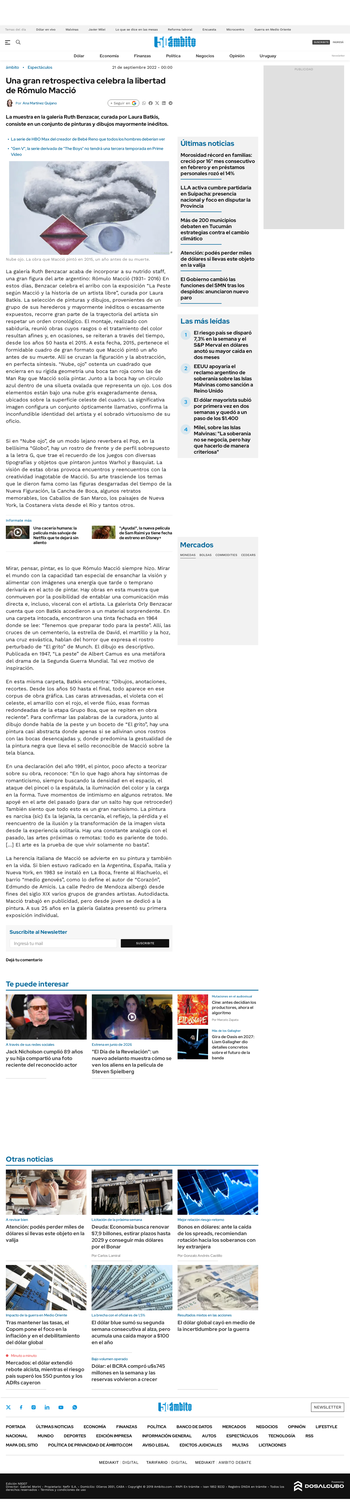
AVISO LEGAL (155, 1445)
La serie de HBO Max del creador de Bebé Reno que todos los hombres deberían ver (88, 139)
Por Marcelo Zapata (225, 1020)
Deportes (75, 1436)
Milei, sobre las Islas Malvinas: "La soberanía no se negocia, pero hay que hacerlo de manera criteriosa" (222, 439)
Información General (167, 1436)
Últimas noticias (55, 1426)
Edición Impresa (114, 1436)
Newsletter (338, 55)
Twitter (8, 1407)
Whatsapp (74, 1407)
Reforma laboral (180, 29)
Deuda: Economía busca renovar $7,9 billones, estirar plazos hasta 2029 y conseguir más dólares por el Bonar (131, 1236)
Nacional (16, 1436)
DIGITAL (119, 1462)
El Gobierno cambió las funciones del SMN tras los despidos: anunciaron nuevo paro (215, 288)
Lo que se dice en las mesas (136, 29)
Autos (209, 1436)
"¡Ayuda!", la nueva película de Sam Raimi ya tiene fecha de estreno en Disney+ (145, 532)
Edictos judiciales (201, 1445)
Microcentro (235, 29)
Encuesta (209, 29)
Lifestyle (326, 1426)
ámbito (12, 67)
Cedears (248, 555)
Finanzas (142, 56)
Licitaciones (272, 1445)
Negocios (205, 56)
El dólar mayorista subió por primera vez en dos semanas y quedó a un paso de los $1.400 (222, 409)
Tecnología (281, 1436)
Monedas (188, 555)
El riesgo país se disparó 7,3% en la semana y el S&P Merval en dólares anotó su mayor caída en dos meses (223, 344)
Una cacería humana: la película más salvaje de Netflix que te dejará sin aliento (55, 535)
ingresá (338, 42)
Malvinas (72, 29)
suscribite (321, 42)
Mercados (234, 1426)
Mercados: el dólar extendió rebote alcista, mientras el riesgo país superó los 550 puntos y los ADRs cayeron (45, 1372)
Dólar (79, 56)
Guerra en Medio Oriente (272, 29)
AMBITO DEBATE (223, 1462)
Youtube (60, 1407)
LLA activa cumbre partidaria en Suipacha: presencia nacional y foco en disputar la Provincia (216, 196)
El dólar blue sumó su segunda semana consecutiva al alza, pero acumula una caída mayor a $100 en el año (131, 1332)
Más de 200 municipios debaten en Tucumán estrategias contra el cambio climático (215, 229)
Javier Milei (97, 29)
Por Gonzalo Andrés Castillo (200, 1255)
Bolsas (205, 555)
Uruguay (268, 56)
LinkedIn (47, 1407)
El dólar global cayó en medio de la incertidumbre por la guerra (216, 1325)
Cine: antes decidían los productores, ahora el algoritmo (234, 1008)
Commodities (226, 555)
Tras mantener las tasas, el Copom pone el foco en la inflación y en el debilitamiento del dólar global (43, 1332)
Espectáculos (40, 67)
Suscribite (145, 943)
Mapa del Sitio (22, 1445)
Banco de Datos (194, 1426)
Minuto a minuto (24, 1355)
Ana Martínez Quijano (40, 103)
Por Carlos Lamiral (106, 1255)
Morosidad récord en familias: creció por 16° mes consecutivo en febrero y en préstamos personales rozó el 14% (218, 164)
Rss (309, 1436)
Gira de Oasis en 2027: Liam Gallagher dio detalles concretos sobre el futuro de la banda (233, 1047)
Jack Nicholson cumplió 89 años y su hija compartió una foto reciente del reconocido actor (44, 1058)
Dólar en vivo (45, 29)
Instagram (33, 1407)
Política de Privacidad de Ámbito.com (90, 1445)
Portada (16, 1426)
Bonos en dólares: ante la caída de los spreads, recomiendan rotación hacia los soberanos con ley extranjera (217, 1236)
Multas (240, 1445)
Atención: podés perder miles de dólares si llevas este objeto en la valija (217, 258)
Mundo (46, 1436)
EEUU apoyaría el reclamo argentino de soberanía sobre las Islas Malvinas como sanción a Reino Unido (223, 378)
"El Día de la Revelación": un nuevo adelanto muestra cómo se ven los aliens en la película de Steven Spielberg (132, 1061)
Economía (109, 56)
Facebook (21, 1407)
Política (173, 56)
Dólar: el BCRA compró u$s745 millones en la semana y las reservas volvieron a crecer (128, 1373)
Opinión (236, 56)
